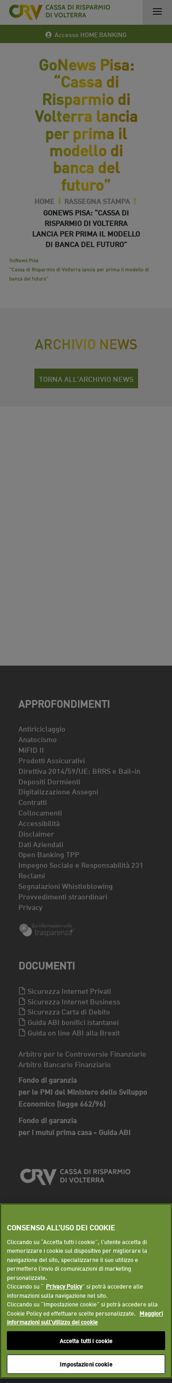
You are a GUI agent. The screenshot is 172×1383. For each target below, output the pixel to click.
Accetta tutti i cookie (86, 1340)
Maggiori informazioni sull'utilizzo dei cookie (85, 1317)
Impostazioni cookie (86, 1364)
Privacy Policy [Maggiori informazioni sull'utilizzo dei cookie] (64, 1286)
